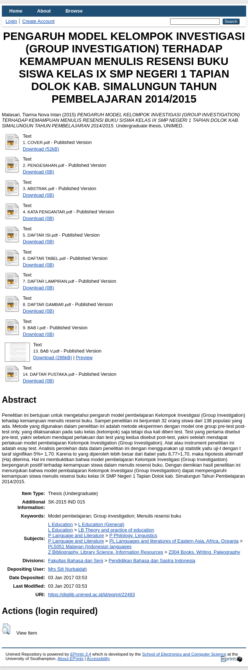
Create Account (38, 21)
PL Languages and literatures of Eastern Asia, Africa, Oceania (173, 541)
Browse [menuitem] (74, 11)
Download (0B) (38, 172)
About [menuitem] (44, 11)
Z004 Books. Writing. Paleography (204, 552)
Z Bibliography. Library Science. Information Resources (105, 552)
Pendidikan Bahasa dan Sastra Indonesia (151, 560)
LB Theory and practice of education (116, 530)
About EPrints (70, 658)
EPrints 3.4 (80, 654)
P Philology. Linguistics (133, 535)
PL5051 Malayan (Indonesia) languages (89, 546)
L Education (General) (101, 524)
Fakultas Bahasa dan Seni (75, 560)
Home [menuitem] (16, 11)
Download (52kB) (41, 149)
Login (11, 21)
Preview (84, 357)
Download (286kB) (52, 357)
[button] (6, 629)
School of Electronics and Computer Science (184, 654)
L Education (60, 524)
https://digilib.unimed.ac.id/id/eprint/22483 (91, 594)
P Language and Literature (76, 535)
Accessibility (98, 658)
